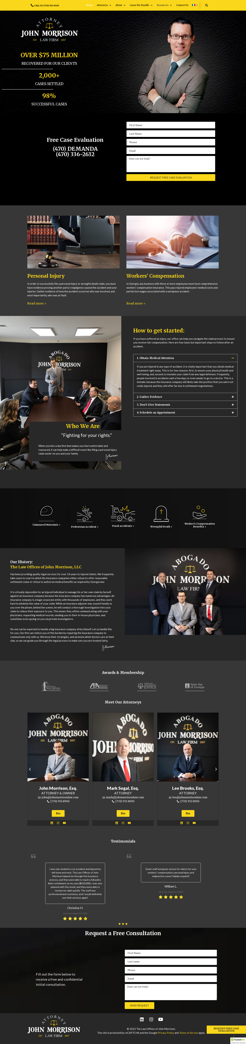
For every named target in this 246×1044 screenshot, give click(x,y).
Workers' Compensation (155, 276)
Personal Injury (46, 276)
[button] (104, 5)
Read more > (36, 303)
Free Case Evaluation (75, 140)
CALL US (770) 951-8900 (46, 5)
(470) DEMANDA (75, 151)
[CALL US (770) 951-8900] (32, 5)
